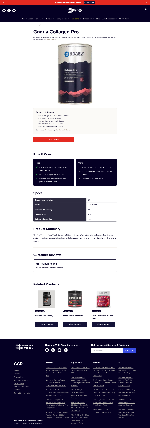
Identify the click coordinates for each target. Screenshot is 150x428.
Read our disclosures (51, 39)
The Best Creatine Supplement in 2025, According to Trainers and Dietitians (80, 381)
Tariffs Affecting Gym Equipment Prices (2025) (102, 410)
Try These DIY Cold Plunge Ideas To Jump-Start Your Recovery (126, 402)
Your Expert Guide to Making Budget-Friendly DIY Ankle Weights (127, 370)
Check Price (53, 139)
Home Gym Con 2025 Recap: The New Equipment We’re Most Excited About (103, 402)
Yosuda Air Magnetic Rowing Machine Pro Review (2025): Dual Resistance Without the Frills (56, 371)
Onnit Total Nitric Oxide (73, 315)
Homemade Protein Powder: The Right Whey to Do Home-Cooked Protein (125, 381)
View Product (47, 324)
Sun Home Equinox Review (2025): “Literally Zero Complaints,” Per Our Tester (56, 382)
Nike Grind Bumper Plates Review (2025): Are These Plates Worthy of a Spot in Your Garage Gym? (57, 404)
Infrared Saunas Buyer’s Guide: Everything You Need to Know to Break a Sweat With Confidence (104, 371)
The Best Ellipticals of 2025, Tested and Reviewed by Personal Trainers (79, 394)
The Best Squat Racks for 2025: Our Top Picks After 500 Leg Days (80, 370)
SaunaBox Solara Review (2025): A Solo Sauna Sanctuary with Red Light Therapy (57, 392)
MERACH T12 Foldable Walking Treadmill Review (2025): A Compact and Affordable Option (57, 415)
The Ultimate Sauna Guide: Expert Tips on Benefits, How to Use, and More (104, 382)
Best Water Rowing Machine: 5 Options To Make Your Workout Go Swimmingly (79, 406)
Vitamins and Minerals (63, 130)
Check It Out (89, 2)
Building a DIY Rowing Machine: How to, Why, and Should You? (126, 392)
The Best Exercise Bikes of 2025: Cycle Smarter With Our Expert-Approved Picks (80, 419)
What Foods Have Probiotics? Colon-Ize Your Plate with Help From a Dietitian (104, 392)
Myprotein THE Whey (44, 315)
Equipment (41, 25)
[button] (3, 2)
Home (35, 25)
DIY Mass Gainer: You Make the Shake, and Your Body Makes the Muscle (126, 413)
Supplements (50, 25)
